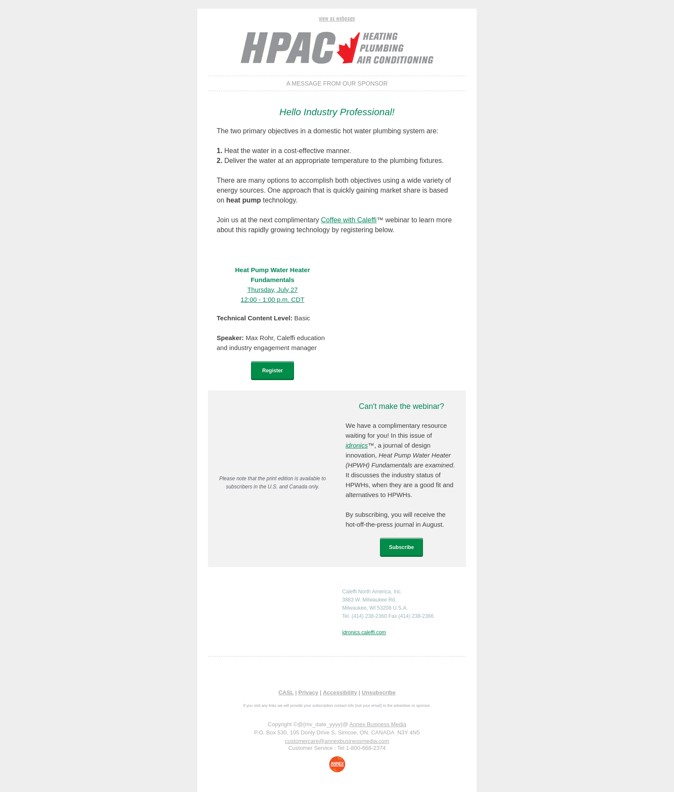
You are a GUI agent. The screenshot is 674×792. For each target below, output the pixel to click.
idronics (357, 445)
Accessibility (340, 692)
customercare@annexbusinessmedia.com (337, 741)
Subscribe (401, 547)
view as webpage (337, 18)
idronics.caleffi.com (364, 632)
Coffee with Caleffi (349, 220)
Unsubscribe (379, 692)
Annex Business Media (377, 724)
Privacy (308, 692)
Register (272, 371)
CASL (286, 692)
